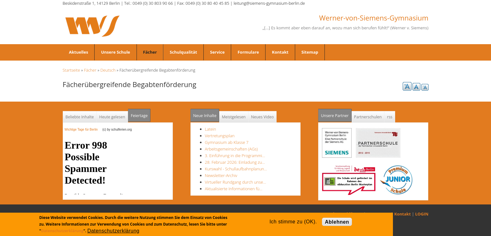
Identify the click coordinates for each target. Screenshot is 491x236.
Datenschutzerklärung (62, 230)
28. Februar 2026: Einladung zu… (235, 162)
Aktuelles (78, 52)
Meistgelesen (234, 117)
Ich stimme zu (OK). (293, 221)
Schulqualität (183, 52)
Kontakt (280, 52)
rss (389, 117)
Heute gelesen (112, 117)
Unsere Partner (336, 113)
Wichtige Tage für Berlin (83, 129)
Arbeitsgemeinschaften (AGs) (231, 149)
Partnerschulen (368, 117)
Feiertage (139, 115)
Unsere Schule (115, 52)
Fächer (150, 52)
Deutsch (107, 70)
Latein (210, 129)
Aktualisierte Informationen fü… (234, 189)
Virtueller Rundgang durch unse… (235, 182)
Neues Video (262, 117)
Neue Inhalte (205, 115)
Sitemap (309, 52)
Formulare (248, 52)
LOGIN (422, 214)
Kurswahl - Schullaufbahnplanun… (236, 169)
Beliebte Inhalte (80, 117)
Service (217, 52)
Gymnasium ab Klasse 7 (226, 142)
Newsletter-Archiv (221, 175)
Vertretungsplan (220, 136)
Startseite (71, 70)
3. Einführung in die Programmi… (235, 155)
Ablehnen (337, 222)
